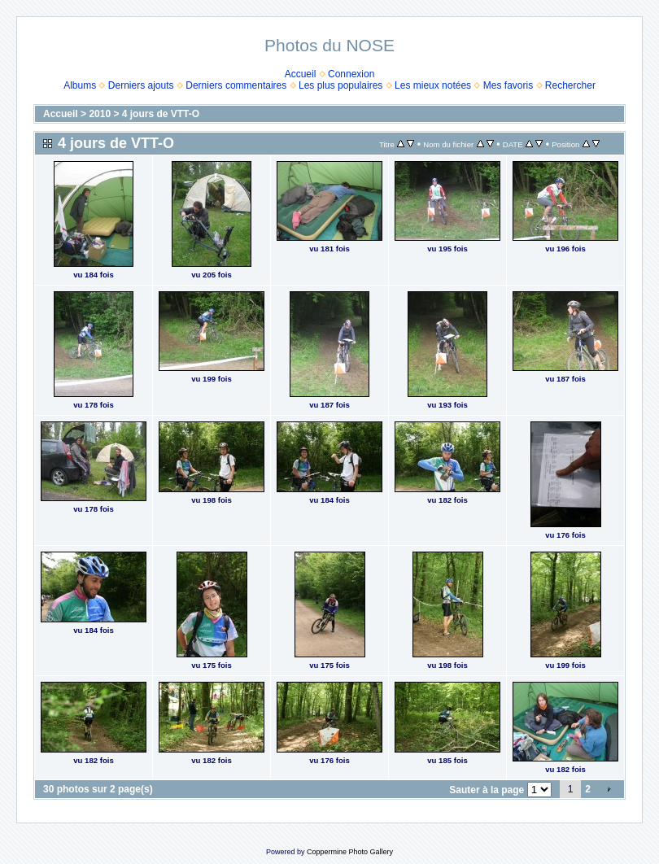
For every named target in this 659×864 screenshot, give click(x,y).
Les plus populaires (340, 85)
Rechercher (570, 85)
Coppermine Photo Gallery (350, 852)
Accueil (300, 74)
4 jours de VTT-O (160, 114)
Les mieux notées (433, 85)
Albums (79, 85)
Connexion (351, 74)
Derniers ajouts (141, 85)
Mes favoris (508, 85)
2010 (100, 114)
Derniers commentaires (235, 85)
